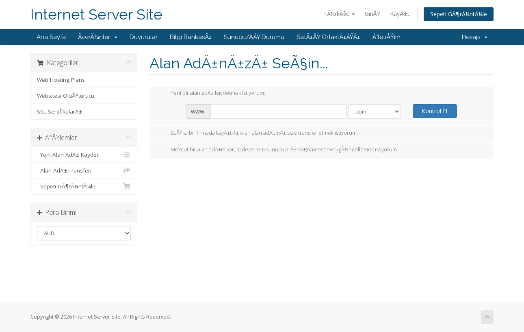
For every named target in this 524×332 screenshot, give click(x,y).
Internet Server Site (96, 14)
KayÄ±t (399, 13)
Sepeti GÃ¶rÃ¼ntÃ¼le (458, 14)
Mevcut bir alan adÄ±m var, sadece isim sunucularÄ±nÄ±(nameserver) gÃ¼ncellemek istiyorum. (278, 150)
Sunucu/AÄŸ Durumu (254, 37)
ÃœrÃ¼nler (97, 37)
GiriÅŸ (372, 13)
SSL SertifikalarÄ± (59, 111)
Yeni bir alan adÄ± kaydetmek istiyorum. (211, 93)
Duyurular (144, 37)
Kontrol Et (435, 111)
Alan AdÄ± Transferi (84, 170)
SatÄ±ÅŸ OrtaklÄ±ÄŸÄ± (328, 37)
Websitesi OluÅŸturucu (65, 95)
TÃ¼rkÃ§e (339, 13)
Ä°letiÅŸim (386, 37)
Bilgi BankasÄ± (191, 37)
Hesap (474, 37)
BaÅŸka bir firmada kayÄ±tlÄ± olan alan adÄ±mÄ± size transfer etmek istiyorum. (258, 133)
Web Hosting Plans (61, 79)
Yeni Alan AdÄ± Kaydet (84, 154)
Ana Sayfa (51, 37)
